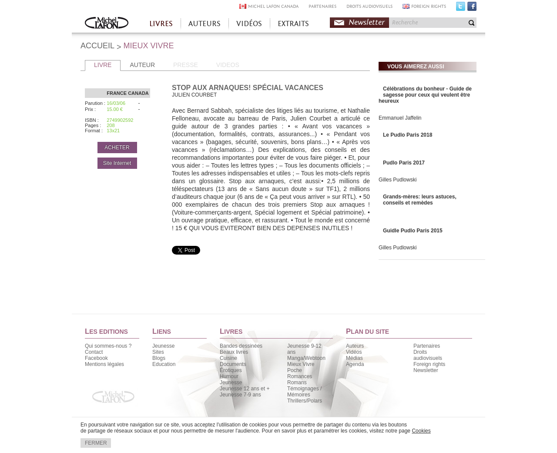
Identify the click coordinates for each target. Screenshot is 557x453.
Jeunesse (163, 346)
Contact (94, 352)
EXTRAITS (293, 23)
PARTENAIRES (322, 6)
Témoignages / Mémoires (304, 392)
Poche (294, 370)
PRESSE (185, 64)
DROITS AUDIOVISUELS (369, 6)
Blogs (158, 358)
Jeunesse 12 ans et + (244, 389)
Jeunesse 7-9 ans (240, 395)
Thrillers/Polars (304, 401)
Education (163, 364)
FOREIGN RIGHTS (428, 6)
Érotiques (231, 370)
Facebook (471, 8)
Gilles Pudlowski (397, 180)
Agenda (355, 364)
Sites (158, 352)
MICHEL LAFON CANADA (273, 6)
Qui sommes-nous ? (108, 346)
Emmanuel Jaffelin (400, 118)
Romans (297, 382)
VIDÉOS (249, 23)
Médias (354, 358)
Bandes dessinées (241, 346)
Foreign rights (429, 364)
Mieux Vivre (300, 364)
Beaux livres (234, 352)
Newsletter (367, 22)
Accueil (106, 23)
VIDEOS (227, 64)
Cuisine (228, 358)
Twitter (460, 8)
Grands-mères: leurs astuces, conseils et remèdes (419, 200)
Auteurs (355, 346)
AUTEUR (142, 64)
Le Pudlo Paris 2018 (407, 135)
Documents (233, 364)
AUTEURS (204, 23)
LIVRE (102, 64)
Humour (229, 376)
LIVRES (161, 23)
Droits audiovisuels (427, 355)
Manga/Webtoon (306, 358)
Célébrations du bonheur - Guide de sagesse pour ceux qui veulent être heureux (425, 95)
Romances (299, 376)
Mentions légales (104, 364)
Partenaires (426, 346)
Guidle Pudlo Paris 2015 (413, 231)
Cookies (421, 431)
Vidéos (354, 352)
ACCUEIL (97, 45)
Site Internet (117, 163)
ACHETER (116, 147)
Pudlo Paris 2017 (404, 163)
